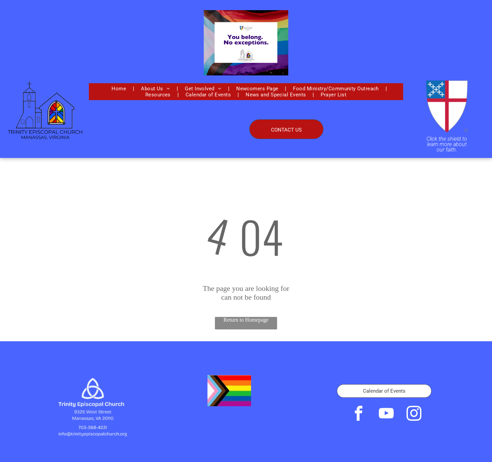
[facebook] (358, 414)
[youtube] (386, 414)
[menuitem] (119, 89)
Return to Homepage (245, 320)
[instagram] (414, 414)
